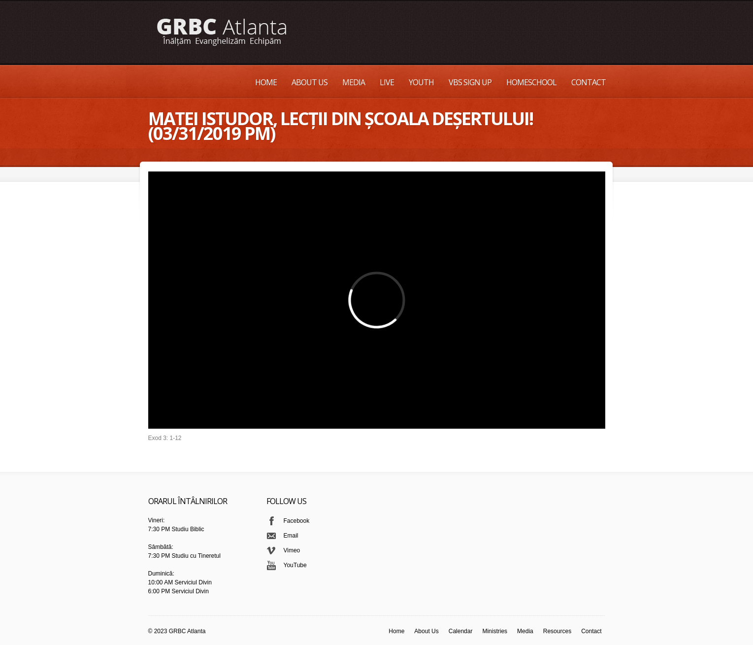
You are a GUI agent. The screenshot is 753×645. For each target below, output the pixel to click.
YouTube (295, 565)
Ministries (494, 631)
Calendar (461, 631)
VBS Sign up (470, 82)
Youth (421, 82)
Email (291, 535)
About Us (309, 82)
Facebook (297, 520)
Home (266, 82)
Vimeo (292, 550)
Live (387, 82)
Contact (588, 82)
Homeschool (531, 82)
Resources (557, 631)
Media (353, 82)
